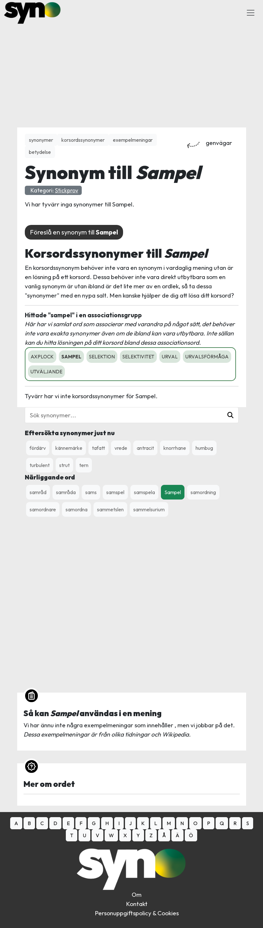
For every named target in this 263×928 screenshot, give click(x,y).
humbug (204, 448)
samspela (144, 492)
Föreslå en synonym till (74, 232)
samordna (76, 509)
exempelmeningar (133, 140)
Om (137, 894)
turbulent (40, 465)
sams (91, 492)
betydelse (40, 152)
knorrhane (174, 448)
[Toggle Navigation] (250, 13)
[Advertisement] (131, 70)
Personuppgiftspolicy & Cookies (137, 913)
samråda (66, 492)
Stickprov (66, 190)
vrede (120, 448)
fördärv (38, 448)
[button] (230, 415)
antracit (145, 448)
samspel (115, 492)
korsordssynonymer (83, 140)
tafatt (98, 448)
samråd (38, 492)
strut (64, 465)
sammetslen (110, 509)
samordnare (43, 509)
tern (83, 465)
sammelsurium (149, 509)
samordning (203, 492)
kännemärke (68, 448)
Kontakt (137, 904)
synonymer (41, 140)
